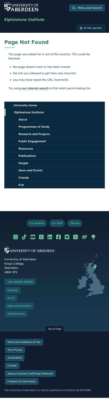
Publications (27, 156)
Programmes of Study (34, 127)
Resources (26, 149)
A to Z (11, 299)
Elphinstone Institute (25, 19)
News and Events (31, 171)
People (23, 163)
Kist (21, 185)
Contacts (13, 291)
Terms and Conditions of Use (24, 343)
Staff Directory (16, 315)
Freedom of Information (22, 382)
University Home (25, 105)
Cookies (12, 366)
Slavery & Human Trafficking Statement (30, 374)
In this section (92, 28)
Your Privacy (15, 351)
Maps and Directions (19, 307)
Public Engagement (32, 141)
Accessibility (15, 358)
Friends (24, 178)
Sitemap (76, 223)
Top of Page (54, 329)
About (23, 120)
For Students (36, 223)
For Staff (57, 223)
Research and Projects (34, 134)
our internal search (35, 88)
